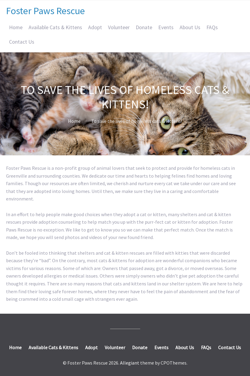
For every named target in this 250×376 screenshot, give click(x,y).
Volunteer (119, 27)
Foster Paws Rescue (45, 11)
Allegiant (129, 363)
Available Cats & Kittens (55, 27)
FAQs (212, 27)
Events (166, 27)
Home (16, 27)
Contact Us (21, 42)
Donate (144, 27)
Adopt (95, 27)
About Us (190, 27)
